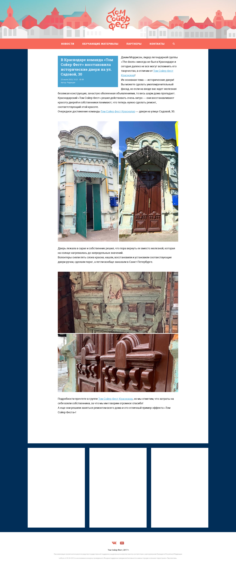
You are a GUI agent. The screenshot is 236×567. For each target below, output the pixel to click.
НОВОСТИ (67, 43)
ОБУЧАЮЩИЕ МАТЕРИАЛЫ (100, 43)
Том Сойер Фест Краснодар (118, 111)
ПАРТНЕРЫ (134, 43)
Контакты (157, 43)
